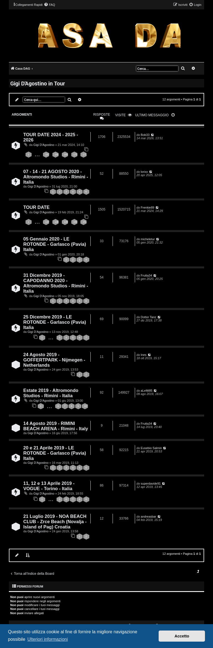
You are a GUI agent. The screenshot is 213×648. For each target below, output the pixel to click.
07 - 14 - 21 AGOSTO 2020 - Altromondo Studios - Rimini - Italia (55, 176)
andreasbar (148, 516)
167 (47, 154)
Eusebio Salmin (151, 448)
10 (85, 406)
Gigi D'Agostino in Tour (37, 83)
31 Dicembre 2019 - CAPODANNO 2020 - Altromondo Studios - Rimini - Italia (55, 283)
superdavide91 (151, 483)
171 (85, 154)
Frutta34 (146, 275)
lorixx (144, 171)
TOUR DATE (36, 207)
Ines (143, 354)
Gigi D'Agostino (43, 144)
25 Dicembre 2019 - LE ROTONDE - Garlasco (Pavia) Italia (54, 322)
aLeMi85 (146, 390)
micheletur (148, 239)
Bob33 (145, 134)
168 (57, 154)
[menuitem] (49, 4)
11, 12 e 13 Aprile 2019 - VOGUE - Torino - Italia (49, 486)
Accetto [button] (181, 636)
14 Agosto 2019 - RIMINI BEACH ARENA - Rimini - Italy (55, 426)
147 (47, 222)
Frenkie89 (147, 207)
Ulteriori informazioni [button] (47, 639)
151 (85, 222)
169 (66, 154)
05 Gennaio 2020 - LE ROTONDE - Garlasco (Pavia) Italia (54, 244)
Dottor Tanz (148, 317)
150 (75, 222)
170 (75, 154)
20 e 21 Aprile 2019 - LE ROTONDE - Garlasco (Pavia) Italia (54, 453)
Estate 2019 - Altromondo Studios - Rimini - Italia (50, 393)
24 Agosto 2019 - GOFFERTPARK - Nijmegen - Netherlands (54, 360)
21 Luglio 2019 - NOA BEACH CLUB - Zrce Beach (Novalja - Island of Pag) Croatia (55, 521)
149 (66, 222)
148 (57, 222)
